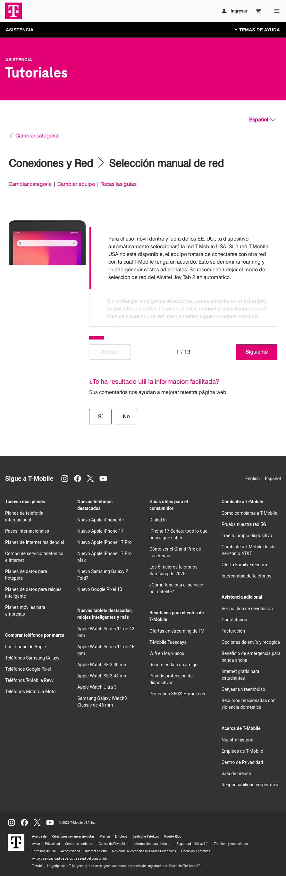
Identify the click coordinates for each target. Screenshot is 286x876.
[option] (183, 258)
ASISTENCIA (20, 29)
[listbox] (183, 275)
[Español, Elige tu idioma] (262, 120)
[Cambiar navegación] (262, 29)
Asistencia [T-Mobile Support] (18, 59)
